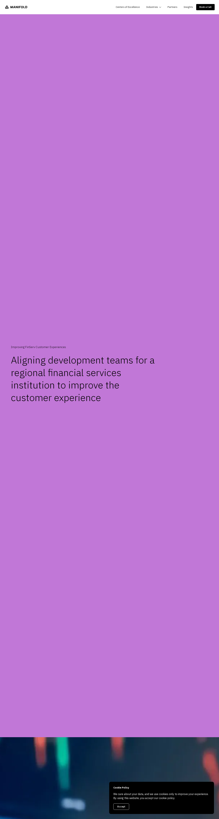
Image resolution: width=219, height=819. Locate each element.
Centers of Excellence (128, 7)
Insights (188, 7)
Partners (172, 7)
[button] (153, 7)
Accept (121, 806)
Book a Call (205, 7)
